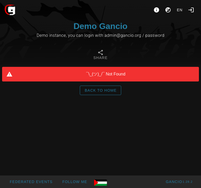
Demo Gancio (100, 26)
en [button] (180, 10)
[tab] (100, 55)
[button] (31, 181)
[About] (156, 10)
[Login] (191, 10)
